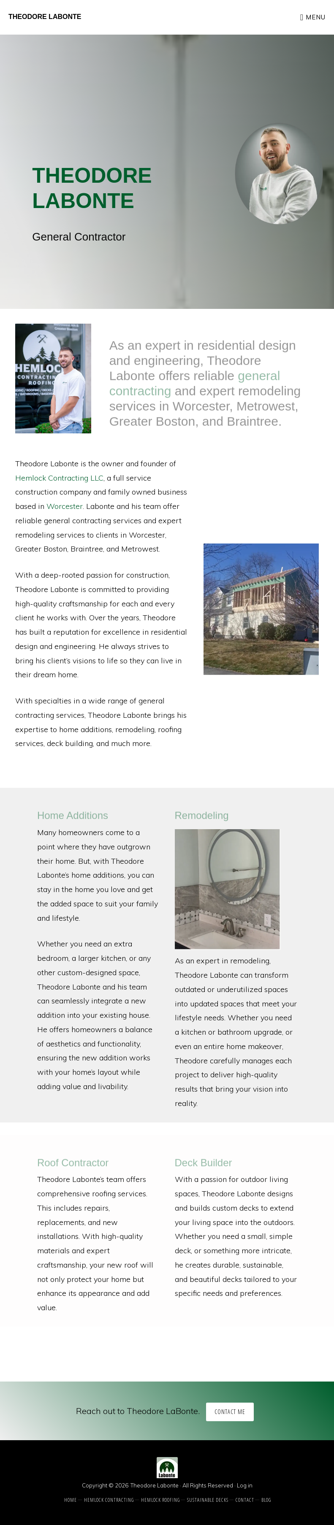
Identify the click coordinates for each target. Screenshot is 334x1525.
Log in (245, 1485)
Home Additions (72, 818)
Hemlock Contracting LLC (59, 478)
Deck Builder (203, 1165)
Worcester (64, 506)
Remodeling (202, 818)
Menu (316, 17)
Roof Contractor (73, 1165)
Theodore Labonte (44, 16)
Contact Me (230, 1412)
